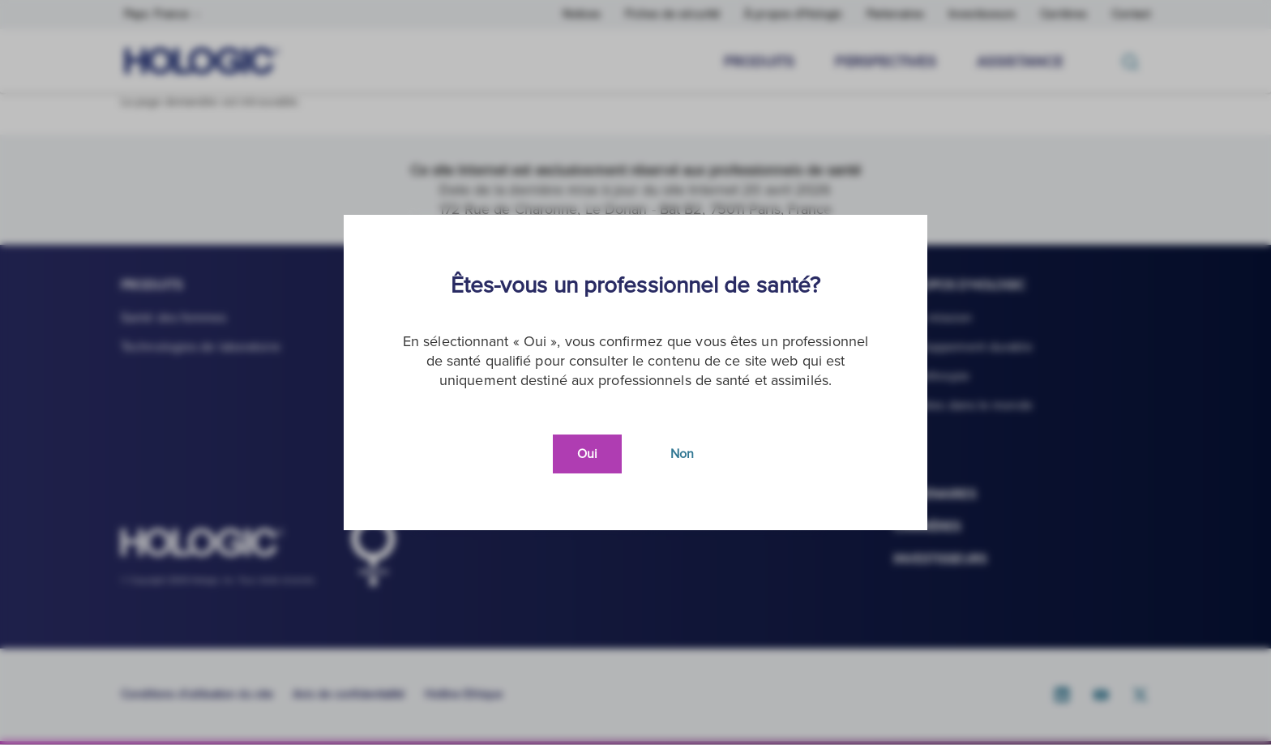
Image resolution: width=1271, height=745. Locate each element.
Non (682, 454)
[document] (635, 372)
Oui (587, 454)
